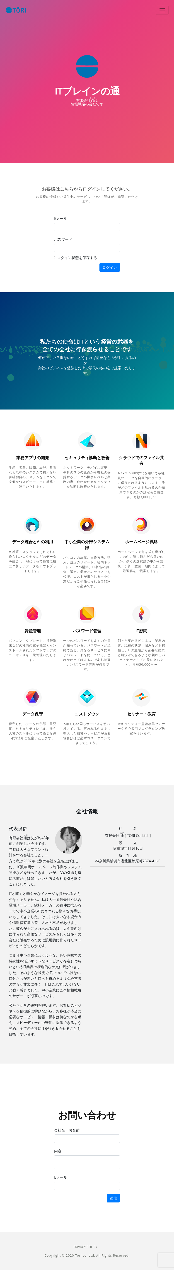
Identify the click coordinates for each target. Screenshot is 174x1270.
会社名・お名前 (67, 1130)
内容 (57, 1151)
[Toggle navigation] (162, 10)
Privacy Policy (85, 1247)
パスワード (63, 239)
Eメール (60, 218)
